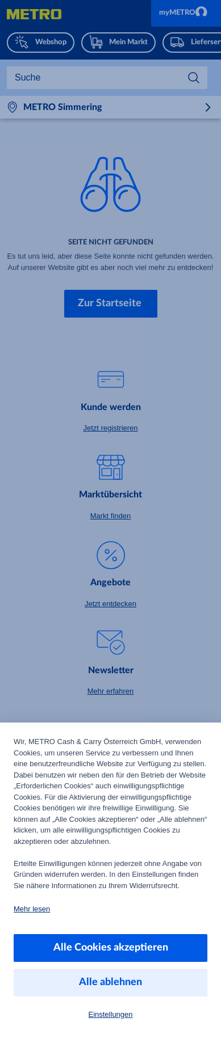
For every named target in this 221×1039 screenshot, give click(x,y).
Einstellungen (110, 1014)
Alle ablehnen (110, 982)
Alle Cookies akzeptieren (110, 948)
